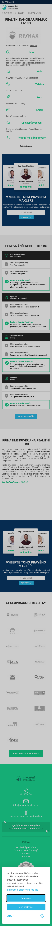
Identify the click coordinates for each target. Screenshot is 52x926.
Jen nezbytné (26, 907)
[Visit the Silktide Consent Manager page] (42, 916)
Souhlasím (26, 898)
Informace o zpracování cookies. (23, 890)
